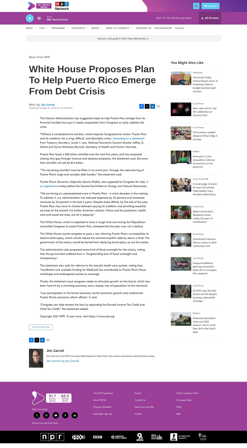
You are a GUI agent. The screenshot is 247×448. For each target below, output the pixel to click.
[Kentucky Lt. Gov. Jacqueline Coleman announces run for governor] (181, 162)
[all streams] (210, 23)
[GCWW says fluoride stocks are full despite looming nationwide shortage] (181, 296)
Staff (178, 418)
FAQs (179, 411)
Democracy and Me (144, 411)
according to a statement (128, 143)
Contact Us (140, 404)
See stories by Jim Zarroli (62, 365)
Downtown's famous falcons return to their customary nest (205, 247)
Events (138, 398)
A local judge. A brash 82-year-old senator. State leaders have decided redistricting (205, 194)
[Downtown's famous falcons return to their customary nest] (181, 244)
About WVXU (99, 404)
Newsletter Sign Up (102, 418)
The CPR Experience (103, 398)
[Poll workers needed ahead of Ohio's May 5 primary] (181, 138)
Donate (213, 8)
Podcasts (78, 32)
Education (198, 77)
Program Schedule (102, 411)
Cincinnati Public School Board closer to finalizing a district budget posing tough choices (205, 89)
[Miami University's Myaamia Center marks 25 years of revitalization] (181, 217)
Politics (196, 156)
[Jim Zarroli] (36, 362)
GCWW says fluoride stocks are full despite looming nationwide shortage (205, 300)
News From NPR (39, 61)
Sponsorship (163, 32)
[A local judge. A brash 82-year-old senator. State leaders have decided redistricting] (181, 189)
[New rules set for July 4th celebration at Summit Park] (181, 114)
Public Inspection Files (187, 398)
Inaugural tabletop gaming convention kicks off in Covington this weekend (205, 273)
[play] (29, 23)
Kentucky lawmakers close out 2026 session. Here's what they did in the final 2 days (204, 329)
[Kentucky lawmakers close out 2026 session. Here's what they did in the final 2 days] (181, 323)
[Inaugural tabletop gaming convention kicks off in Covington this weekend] (181, 268)
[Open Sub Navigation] (35, 32)
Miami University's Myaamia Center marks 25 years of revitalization (203, 221)
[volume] (39, 22)
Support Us (143, 32)
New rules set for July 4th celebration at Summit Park (205, 116)
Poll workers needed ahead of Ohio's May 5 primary (205, 140)
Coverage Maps (184, 404)
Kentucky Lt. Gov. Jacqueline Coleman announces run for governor (204, 166)
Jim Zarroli (48, 109)
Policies (138, 418)
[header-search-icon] (197, 8)
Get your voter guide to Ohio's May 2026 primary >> (123, 43)
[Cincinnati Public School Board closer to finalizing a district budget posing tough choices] (181, 83)
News (29, 32)
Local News (198, 108)
